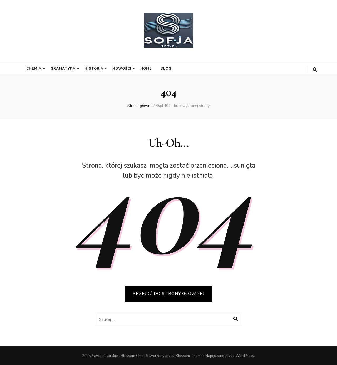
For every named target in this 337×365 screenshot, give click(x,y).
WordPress (245, 355)
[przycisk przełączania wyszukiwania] (315, 69)
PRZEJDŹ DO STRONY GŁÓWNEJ (168, 294)
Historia (94, 68)
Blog (166, 68)
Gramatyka (63, 68)
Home (146, 68)
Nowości (121, 68)
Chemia (34, 68)
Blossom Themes (190, 355)
